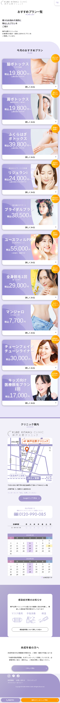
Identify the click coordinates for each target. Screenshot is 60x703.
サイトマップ (32, 680)
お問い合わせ (20, 680)
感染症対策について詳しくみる (30, 629)
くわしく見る (30, 668)
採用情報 (11, 680)
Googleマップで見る (30, 503)
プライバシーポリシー (15, 683)
